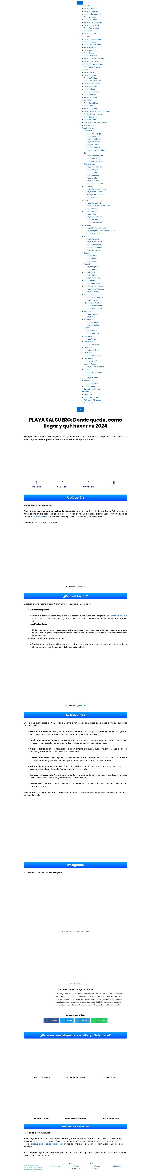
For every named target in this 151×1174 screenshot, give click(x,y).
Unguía (87, 328)
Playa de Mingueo (94, 147)
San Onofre (88, 294)
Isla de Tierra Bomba (92, 303)
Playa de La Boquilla (92, 67)
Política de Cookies (92, 397)
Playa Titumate (93, 333)
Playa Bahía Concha (92, 83)
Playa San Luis (90, 106)
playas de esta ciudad (43, 516)
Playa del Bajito (93, 325)
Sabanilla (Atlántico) (92, 389)
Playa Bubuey (92, 317)
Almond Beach (90, 125)
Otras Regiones (88, 128)
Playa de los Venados (96, 289)
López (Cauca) (90, 369)
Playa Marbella (90, 50)
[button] (51, 1020)
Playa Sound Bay (91, 117)
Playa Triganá (92, 269)
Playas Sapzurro (93, 267)
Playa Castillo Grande (93, 44)
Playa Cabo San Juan (93, 81)
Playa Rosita (92, 261)
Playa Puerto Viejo (94, 158)
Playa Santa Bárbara (95, 372)
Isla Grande (89, 353)
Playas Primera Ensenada (97, 228)
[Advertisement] (75, 462)
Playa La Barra (93, 172)
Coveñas (88, 225)
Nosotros (85, 391)
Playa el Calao (93, 197)
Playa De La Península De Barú (99, 206)
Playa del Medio (90, 97)
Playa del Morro (93, 322)
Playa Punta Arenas (95, 308)
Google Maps (79, 586)
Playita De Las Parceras (93, 114)
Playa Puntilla (92, 208)
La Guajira (88, 131)
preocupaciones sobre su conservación (48, 1144)
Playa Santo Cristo (91, 25)
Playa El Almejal (93, 344)
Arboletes (88, 336)
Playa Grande (92, 255)
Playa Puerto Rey (94, 278)
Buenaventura (90, 164)
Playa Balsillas (92, 300)
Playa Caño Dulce (94, 244)
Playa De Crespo (91, 56)
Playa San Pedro (93, 181)
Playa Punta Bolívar (95, 192)
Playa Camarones (94, 136)
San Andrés (86, 100)
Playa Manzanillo (91, 42)
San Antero (88, 186)
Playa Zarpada (90, 119)
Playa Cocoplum (91, 108)
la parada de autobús (117, 616)
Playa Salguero (90, 8)
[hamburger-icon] (80, 3)
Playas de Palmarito (95, 250)
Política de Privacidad (93, 400)
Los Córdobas (90, 272)
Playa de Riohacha (94, 139)
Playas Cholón (93, 361)
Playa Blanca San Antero (97, 189)
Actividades (88, 487)
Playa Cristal (89, 72)
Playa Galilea (92, 275)
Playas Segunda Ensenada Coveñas (102, 231)
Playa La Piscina (90, 78)
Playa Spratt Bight (91, 103)
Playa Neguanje (90, 86)
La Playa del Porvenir (95, 194)
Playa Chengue (90, 75)
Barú (86, 200)
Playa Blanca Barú (94, 203)
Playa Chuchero (93, 175)
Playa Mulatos (92, 378)
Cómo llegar (62, 487)
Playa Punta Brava (94, 355)
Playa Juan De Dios (95, 167)
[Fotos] (114, 483)
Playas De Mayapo (94, 133)
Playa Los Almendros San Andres (97, 111)
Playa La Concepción (95, 183)
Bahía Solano (89, 342)
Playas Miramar (93, 219)
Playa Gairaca (90, 89)
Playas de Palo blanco (96, 161)
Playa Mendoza (93, 239)
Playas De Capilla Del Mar (94, 58)
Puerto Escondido (91, 386)
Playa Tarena (92, 330)
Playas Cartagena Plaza (94, 64)
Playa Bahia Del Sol (92, 61)
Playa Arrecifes (90, 95)
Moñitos (87, 375)
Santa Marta (87, 6)
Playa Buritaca (90, 33)
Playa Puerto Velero (95, 242)
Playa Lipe (88, 31)
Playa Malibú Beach (95, 305)
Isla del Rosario (90, 358)
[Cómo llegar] (63, 483)
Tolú (86, 153)
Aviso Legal (88, 403)
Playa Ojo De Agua (94, 142)
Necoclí (87, 380)
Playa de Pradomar (95, 217)
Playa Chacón (92, 314)
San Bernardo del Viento (94, 286)
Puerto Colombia (91, 211)
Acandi (87, 264)
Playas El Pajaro (93, 144)
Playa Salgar (92, 214)
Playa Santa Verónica (96, 367)
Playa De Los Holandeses (97, 150)
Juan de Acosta (90, 364)
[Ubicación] (37, 483)
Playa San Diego (93, 350)
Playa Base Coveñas (95, 233)
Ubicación (37, 487)
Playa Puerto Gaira (92, 28)
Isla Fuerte (88, 347)
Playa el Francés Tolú (95, 156)
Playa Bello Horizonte (92, 14)
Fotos (114, 487)
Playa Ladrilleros (93, 178)
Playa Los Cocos (91, 20)
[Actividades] (88, 483)
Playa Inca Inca (90, 17)
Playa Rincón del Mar (95, 297)
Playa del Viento (93, 292)
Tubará (87, 236)
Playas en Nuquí (90, 281)
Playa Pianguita (93, 169)
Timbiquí (87, 311)
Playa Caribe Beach (95, 222)
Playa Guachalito (94, 283)
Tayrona (85, 69)
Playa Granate (93, 258)
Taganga (88, 253)
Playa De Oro (89, 53)
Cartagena (86, 36)
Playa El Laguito (90, 47)
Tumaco (87, 319)
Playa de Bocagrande (93, 39)
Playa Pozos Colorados (93, 22)
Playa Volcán (92, 339)
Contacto (88, 394)
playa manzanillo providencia (96, 122)
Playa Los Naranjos (92, 92)
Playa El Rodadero (92, 11)
